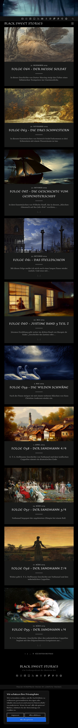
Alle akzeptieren (26, 719)
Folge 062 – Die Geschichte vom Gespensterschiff (39, 203)
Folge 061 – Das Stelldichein (39, 269)
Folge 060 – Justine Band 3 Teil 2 (39, 336)
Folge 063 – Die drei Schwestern (39, 137)
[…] (39, 221)
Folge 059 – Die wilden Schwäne (39, 404)
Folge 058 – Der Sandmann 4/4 (39, 470)
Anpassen (15, 715)
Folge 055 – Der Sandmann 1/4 (39, 666)
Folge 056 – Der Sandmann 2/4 (39, 600)
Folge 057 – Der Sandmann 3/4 (39, 536)
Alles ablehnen (35, 715)
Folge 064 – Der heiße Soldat (39, 71)
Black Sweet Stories (23, 23)
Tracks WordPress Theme (28, 726)
